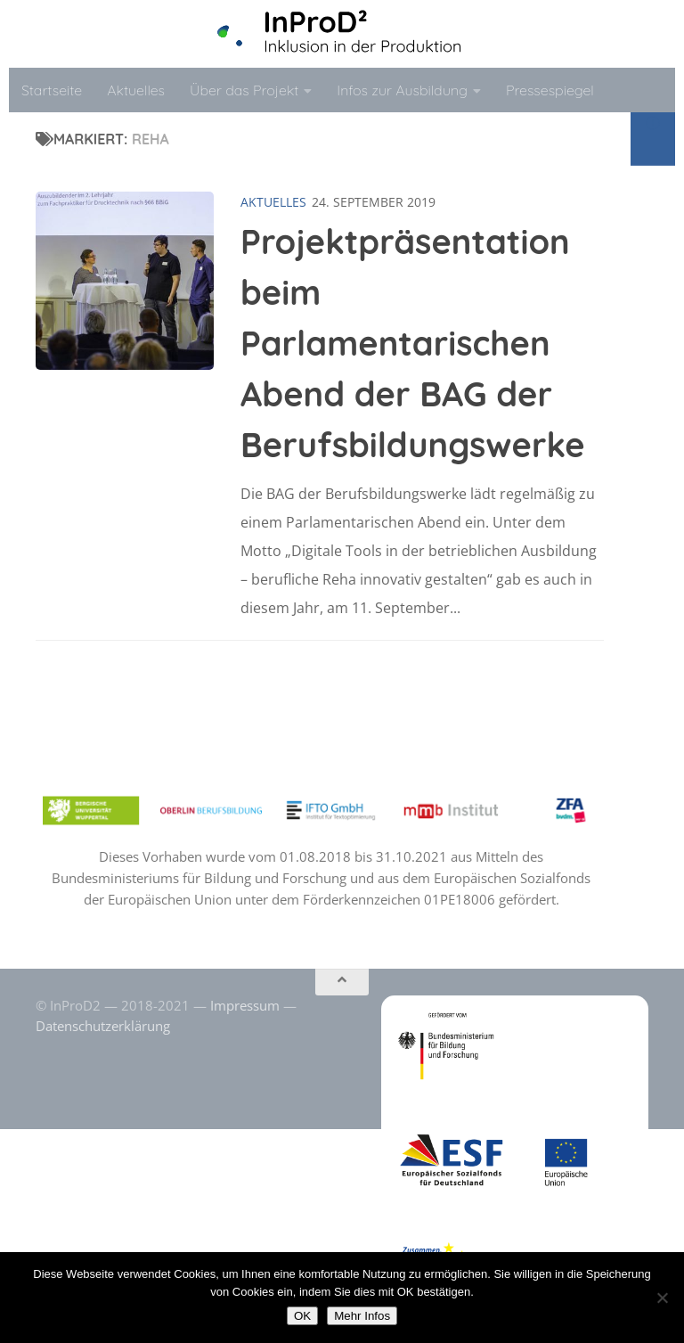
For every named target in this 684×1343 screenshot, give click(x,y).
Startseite (51, 90)
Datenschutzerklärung (103, 1026)
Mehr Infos (362, 1316)
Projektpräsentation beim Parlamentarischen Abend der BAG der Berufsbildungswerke (412, 343)
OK (302, 1316)
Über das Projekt (244, 90)
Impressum (245, 1005)
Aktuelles (136, 90)
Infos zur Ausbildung (402, 90)
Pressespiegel (550, 90)
